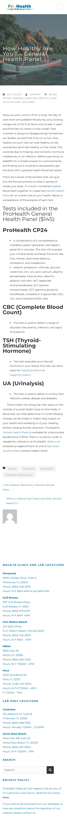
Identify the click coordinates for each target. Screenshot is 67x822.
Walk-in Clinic (12, 102)
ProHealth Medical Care (19, 474)
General (18, 98)
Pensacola (28, 468)
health (12, 468)
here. (6, 797)
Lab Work (31, 98)
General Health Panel (16, 432)
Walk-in (52, 441)
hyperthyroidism (20, 375)
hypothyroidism (31, 370)
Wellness (28, 102)
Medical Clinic (47, 98)
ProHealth (31, 186)
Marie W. (35, 94)
